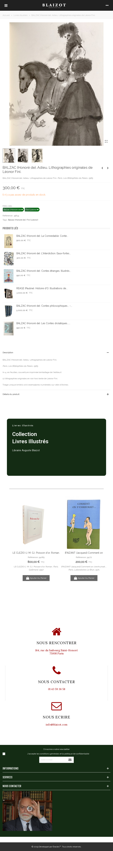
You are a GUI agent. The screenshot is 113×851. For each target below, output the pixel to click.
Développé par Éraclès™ (50, 846)
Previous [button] (17, 548)
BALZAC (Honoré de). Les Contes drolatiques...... (43, 323)
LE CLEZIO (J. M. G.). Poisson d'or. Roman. (36, 552)
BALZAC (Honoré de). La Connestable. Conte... (42, 236)
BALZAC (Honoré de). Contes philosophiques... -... (44, 305)
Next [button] (102, 548)
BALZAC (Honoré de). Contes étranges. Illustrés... (43, 270)
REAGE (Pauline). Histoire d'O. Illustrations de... (42, 288)
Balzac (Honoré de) (17, 220)
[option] (36, 540)
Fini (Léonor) (32, 220)
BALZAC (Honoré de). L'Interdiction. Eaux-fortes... (43, 253)
